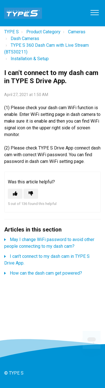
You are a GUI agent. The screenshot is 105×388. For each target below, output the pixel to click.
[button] (94, 12)
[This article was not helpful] (31, 194)
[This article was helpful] (15, 194)
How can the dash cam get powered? (46, 273)
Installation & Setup (30, 58)
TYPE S (11, 31)
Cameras (76, 31)
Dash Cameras (25, 38)
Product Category (43, 31)
